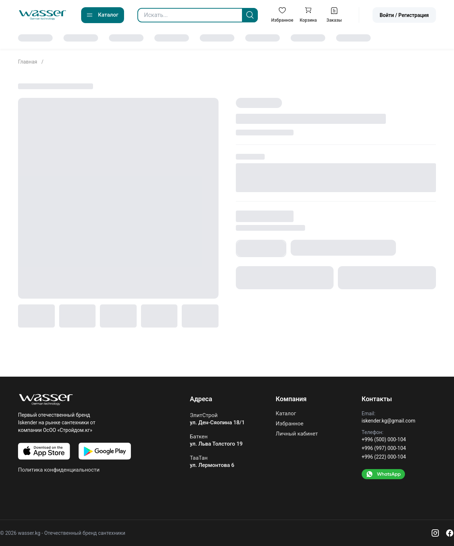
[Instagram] (435, 533)
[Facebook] (449, 533)
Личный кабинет (297, 433)
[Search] (250, 15)
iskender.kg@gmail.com (388, 421)
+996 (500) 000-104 (384, 439)
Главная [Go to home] (28, 62)
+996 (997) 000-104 (384, 448)
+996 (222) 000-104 (384, 457)
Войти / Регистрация (404, 15)
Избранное (290, 423)
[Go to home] (42, 15)
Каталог (286, 413)
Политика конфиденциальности (59, 470)
